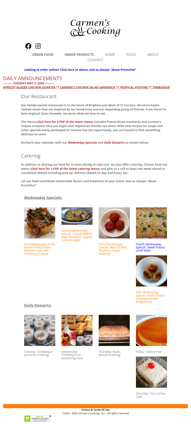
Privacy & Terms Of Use (95, 409)
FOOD (131, 54)
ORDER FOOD (42, 54)
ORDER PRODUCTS (79, 54)
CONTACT (95, 59)
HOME (110, 54)
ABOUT (153, 54)
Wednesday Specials (82, 142)
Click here (67, 70)
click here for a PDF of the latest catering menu (65, 169)
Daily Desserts (114, 142)
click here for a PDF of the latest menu (64, 122)
